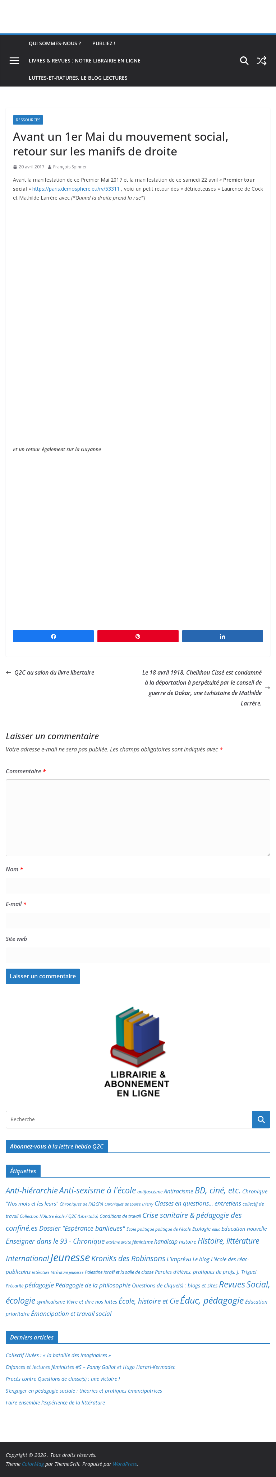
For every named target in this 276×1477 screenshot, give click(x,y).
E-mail (16, 904)
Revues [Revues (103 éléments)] (232, 1284)
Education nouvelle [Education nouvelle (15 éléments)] (244, 1228)
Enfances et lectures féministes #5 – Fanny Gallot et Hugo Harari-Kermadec (90, 1367)
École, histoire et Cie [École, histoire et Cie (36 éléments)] (149, 1301)
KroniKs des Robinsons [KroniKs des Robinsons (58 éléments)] (128, 1258)
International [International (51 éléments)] (27, 1258)
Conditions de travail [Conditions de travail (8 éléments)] (120, 1216)
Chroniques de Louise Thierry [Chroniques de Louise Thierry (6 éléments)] (129, 1204)
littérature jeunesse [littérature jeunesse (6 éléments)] (67, 1272)
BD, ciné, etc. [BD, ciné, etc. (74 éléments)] (218, 1190)
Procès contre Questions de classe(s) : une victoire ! (63, 1378)
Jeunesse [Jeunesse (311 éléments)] (70, 1257)
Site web (16, 939)
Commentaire (26, 771)
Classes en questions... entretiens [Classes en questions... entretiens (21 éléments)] (198, 1203)
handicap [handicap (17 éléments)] (166, 1241)
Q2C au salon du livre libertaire (50, 672)
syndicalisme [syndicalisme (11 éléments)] (51, 1301)
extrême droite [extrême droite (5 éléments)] (118, 1242)
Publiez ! (103, 43)
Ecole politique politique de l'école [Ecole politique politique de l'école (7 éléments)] (158, 1229)
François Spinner (70, 167)
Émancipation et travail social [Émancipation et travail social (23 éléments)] (71, 1313)
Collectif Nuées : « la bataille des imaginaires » (58, 1355)
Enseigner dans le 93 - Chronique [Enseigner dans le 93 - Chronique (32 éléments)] (55, 1240)
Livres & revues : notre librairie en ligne (85, 60)
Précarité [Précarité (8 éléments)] (14, 1286)
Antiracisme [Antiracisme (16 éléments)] (178, 1191)
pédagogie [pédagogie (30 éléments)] (39, 1284)
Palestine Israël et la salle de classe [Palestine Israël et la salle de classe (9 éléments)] (119, 1272)
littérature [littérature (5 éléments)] (40, 1272)
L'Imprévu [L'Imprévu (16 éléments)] (179, 1259)
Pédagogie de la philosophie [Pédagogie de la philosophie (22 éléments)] (92, 1285)
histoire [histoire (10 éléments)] (187, 1242)
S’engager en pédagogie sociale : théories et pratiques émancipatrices (84, 1390)
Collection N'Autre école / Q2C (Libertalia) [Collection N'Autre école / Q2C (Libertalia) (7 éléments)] (59, 1216)
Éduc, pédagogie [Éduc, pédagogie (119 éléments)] (212, 1300)
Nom (14, 869)
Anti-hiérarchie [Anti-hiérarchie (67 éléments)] (32, 1190)
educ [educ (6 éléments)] (216, 1229)
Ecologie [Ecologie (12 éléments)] (201, 1228)
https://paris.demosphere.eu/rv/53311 (76, 188)
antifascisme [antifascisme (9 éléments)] (149, 1191)
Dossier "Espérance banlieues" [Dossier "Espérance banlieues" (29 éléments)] (82, 1228)
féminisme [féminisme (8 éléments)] (142, 1242)
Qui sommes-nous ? (55, 43)
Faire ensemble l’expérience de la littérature (55, 1402)
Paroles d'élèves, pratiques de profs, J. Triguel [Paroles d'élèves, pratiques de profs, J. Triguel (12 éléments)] (206, 1271)
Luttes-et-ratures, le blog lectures (78, 77)
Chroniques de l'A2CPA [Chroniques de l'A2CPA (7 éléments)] (81, 1204)
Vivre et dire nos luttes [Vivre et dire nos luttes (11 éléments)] (91, 1301)
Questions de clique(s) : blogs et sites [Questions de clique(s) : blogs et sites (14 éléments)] (174, 1285)
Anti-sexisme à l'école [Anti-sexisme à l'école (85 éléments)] (97, 1190)
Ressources (28, 119)
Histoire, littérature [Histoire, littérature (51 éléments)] (228, 1241)
